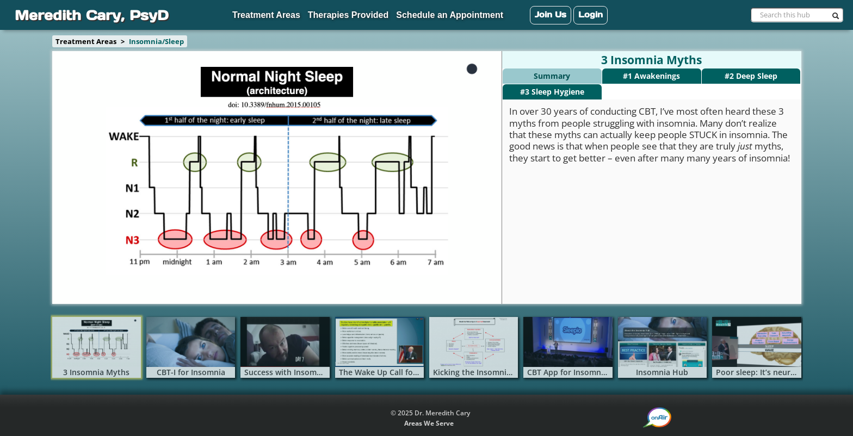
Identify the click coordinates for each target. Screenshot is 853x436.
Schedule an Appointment (449, 15)
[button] (657, 417)
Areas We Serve (429, 423)
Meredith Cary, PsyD (92, 15)
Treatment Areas (266, 15)
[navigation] (426, 15)
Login (590, 14)
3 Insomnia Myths (651, 60)
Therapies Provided (348, 15)
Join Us (550, 14)
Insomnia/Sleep (156, 41)
